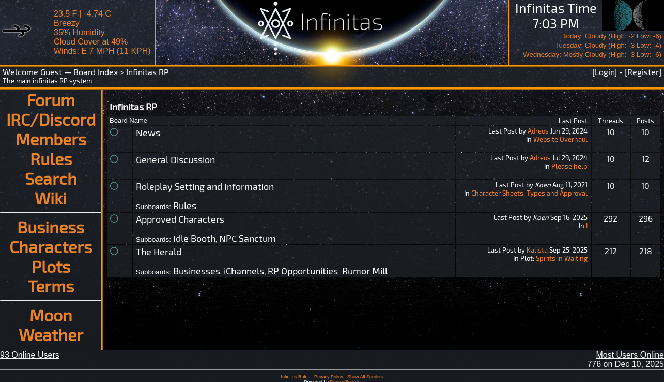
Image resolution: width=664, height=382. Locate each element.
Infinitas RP (147, 72)
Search (51, 178)
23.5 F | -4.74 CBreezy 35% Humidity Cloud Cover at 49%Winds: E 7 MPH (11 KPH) (102, 32)
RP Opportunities (303, 270)
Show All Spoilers (365, 376)
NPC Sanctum (247, 238)
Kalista (537, 250)
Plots (51, 266)
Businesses (196, 270)
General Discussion (175, 159)
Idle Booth (194, 238)
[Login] (604, 72)
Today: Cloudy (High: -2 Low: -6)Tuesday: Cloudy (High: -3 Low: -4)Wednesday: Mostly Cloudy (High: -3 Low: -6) (592, 45)
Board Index (95, 72)
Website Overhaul (560, 139)
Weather (51, 334)
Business (50, 227)
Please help (569, 166)
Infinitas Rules (295, 376)
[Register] (643, 72)
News (148, 132)
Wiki (51, 198)
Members (51, 139)
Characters (50, 246)
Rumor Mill (365, 270)
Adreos (538, 131)
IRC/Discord (51, 119)
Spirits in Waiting (562, 258)
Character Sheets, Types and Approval (529, 193)
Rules (51, 158)
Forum (51, 99)
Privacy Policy (328, 376)
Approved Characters (180, 219)
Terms (51, 286)
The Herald (158, 251)
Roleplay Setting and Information (205, 186)
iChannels (244, 270)
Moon (50, 315)
